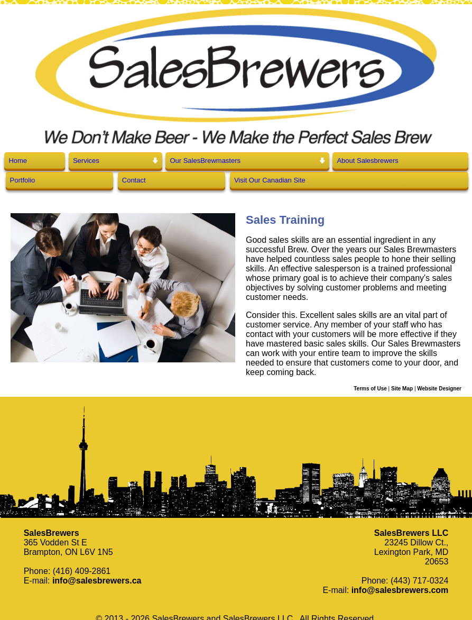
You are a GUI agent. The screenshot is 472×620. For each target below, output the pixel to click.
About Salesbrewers (367, 161)
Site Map (402, 388)
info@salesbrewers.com (400, 590)
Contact (134, 180)
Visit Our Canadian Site (270, 180)
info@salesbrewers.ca (97, 580)
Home (17, 161)
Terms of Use (370, 388)
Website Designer (439, 388)
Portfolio (22, 180)
